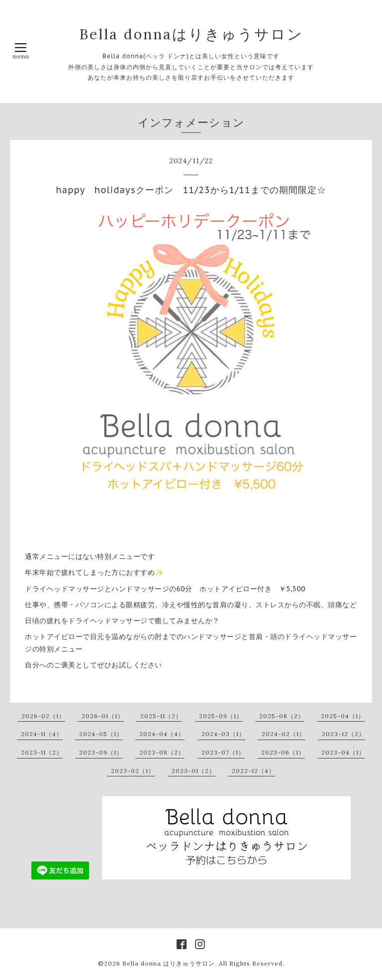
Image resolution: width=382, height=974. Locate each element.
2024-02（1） (283, 734)
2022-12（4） (253, 770)
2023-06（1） (283, 752)
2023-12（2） (343, 734)
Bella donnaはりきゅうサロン (191, 34)
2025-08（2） (281, 716)
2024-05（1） (101, 734)
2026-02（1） (43, 716)
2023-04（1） (343, 752)
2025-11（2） (161, 716)
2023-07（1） (223, 752)
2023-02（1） (133, 770)
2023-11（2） (42, 752)
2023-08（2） (162, 752)
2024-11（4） (42, 734)
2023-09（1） (101, 752)
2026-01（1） (103, 716)
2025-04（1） (343, 716)
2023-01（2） (193, 770)
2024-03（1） (223, 734)
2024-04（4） (162, 734)
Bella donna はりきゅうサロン (168, 963)
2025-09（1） (221, 716)
